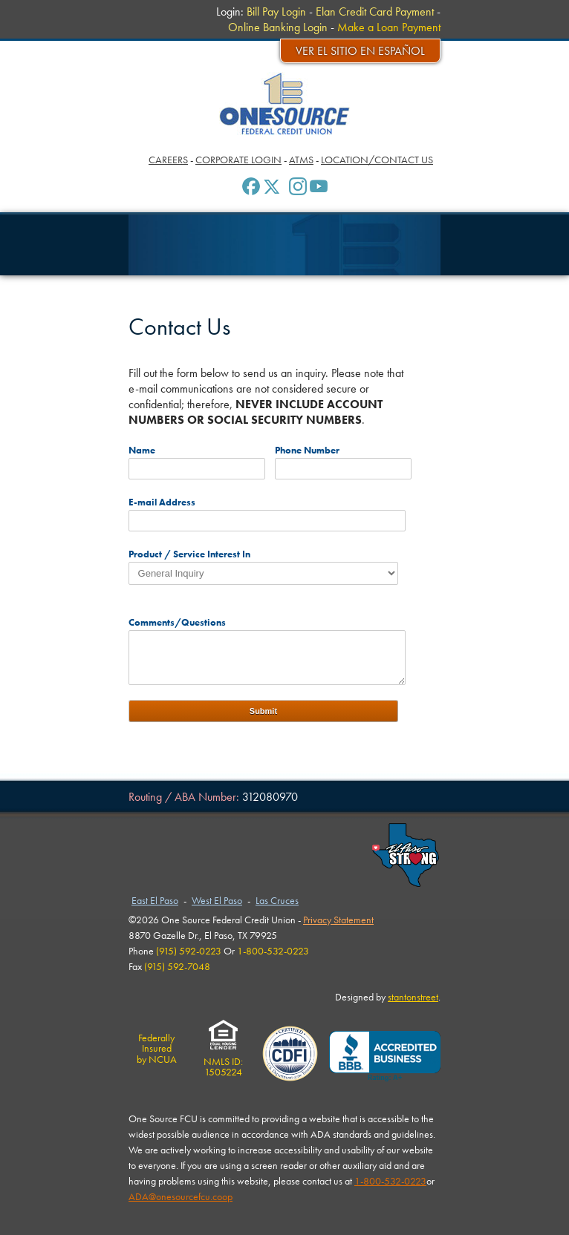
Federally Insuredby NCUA (157, 1048)
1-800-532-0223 (390, 1181)
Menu (33, 14)
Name (142, 450)
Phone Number (307, 450)
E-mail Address (162, 502)
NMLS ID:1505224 (223, 1061)
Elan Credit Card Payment (375, 11)
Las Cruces (277, 900)
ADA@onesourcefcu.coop (181, 1196)
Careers (168, 159)
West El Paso (217, 900)
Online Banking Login (278, 27)
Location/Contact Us (377, 159)
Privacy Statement (338, 919)
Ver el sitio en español (360, 51)
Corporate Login (238, 159)
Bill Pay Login (276, 11)
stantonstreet (413, 996)
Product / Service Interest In (189, 554)
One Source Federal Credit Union (285, 103)
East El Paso (154, 900)
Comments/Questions (177, 622)
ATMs (301, 159)
